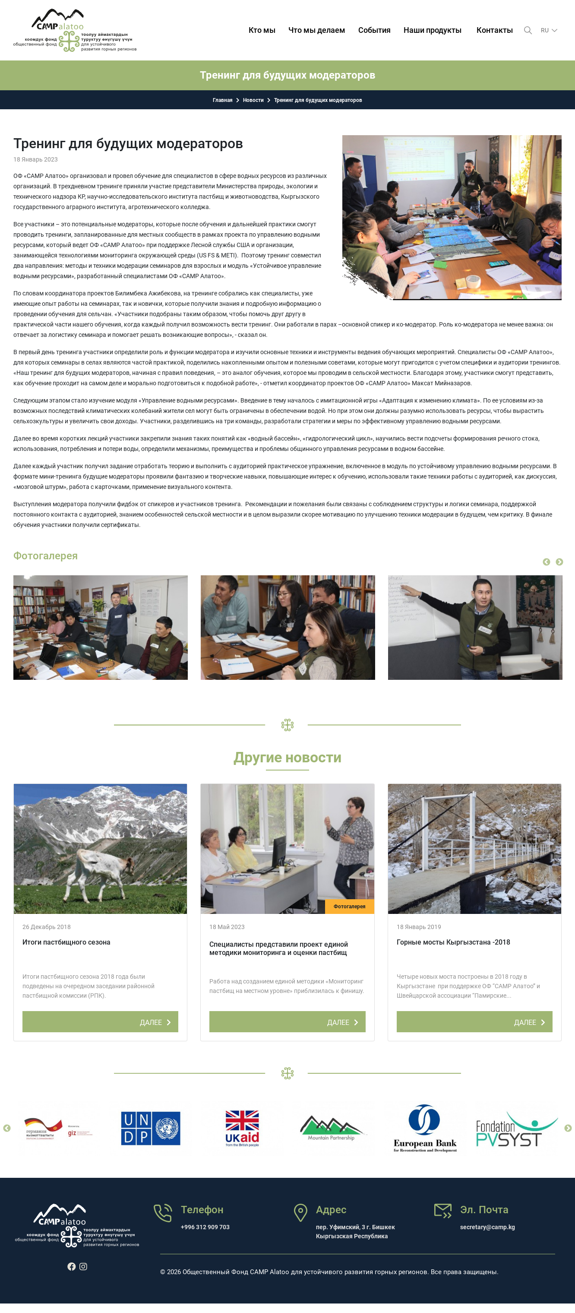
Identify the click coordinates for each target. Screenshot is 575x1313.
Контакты (495, 30)
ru (545, 30)
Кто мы (262, 30)
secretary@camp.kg (487, 1227)
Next (559, 562)
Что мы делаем (316, 30)
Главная (223, 100)
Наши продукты (432, 30)
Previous (546, 562)
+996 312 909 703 (205, 1227)
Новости (253, 100)
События (374, 30)
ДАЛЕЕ (157, 1021)
